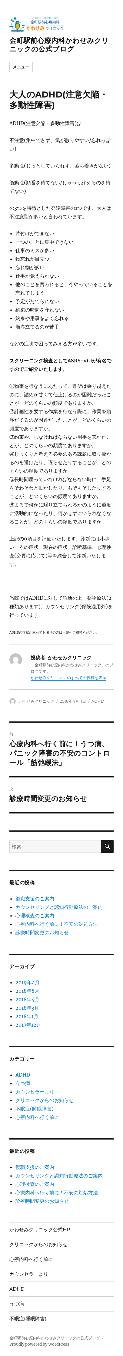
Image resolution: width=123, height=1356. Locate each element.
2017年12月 (28, 1025)
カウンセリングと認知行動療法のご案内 (59, 907)
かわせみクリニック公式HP (39, 1229)
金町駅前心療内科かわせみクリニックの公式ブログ (59, 44)
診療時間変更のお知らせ (42, 932)
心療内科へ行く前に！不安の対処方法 (56, 924)
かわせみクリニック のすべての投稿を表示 (68, 677)
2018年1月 (26, 1016)
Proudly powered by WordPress (39, 1344)
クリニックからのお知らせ (44, 1100)
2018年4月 (27, 999)
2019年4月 (27, 982)
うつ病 (22, 1083)
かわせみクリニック (36, 701)
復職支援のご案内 (34, 899)
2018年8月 (27, 991)
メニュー (21, 66)
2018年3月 (27, 1008)
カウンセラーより (34, 1092)
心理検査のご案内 (34, 915)
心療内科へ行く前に (37, 1117)
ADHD (97, 701)
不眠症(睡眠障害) (34, 1109)
